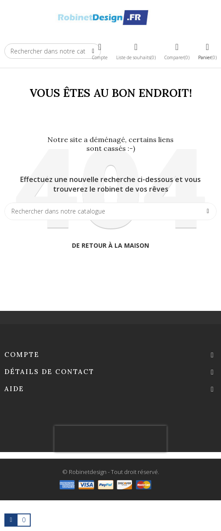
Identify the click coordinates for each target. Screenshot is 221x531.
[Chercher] (110, 211)
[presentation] (110, 439)
